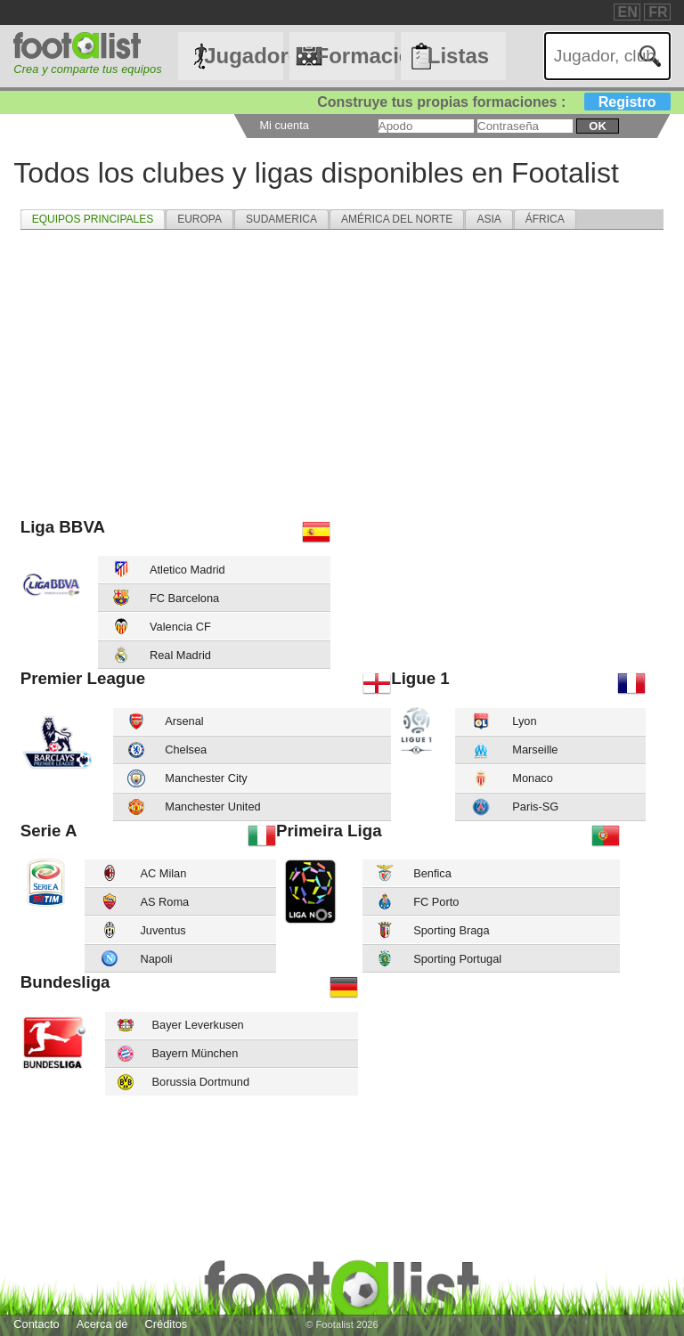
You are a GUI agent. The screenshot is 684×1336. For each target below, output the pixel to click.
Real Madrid (180, 655)
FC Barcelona (184, 598)
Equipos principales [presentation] (92, 219)
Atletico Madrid (187, 569)
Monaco (532, 778)
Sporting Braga (451, 930)
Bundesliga (65, 982)
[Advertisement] (352, 383)
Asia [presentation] (488, 219)
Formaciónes (354, 56)
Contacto (36, 1324)
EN (628, 12)
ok (597, 126)
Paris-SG (535, 806)
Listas (458, 56)
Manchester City (206, 778)
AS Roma (164, 901)
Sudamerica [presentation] (281, 219)
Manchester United (212, 806)
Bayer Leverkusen (198, 1024)
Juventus (162, 930)
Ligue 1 (420, 678)
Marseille (535, 749)
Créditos (166, 1324)
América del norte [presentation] (396, 219)
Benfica (432, 873)
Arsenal (184, 721)
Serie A (48, 830)
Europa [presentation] (199, 219)
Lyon (524, 721)
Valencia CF (180, 626)
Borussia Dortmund (201, 1081)
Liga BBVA (62, 526)
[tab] (92, 219)
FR (657, 12)
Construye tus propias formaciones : (494, 102)
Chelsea (186, 749)
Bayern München (195, 1053)
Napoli (156, 958)
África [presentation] (545, 219)
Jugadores (243, 56)
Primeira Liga (329, 830)
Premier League (82, 678)
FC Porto (436, 901)
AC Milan (163, 873)
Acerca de (102, 1324)
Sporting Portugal (457, 958)
